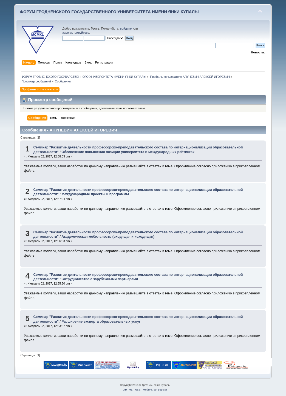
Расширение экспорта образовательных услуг (100, 321)
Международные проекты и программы (95, 194)
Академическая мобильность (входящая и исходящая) (107, 237)
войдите (126, 28)
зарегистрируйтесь (75, 32)
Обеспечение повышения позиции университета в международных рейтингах (127, 152)
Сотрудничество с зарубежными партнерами (99, 279)
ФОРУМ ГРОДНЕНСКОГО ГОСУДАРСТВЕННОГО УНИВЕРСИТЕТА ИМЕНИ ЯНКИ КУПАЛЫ (109, 11)
